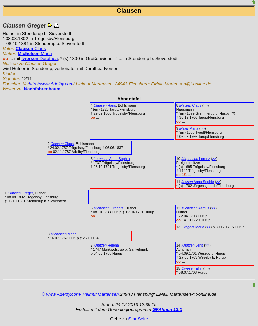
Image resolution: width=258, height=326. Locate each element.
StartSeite (138, 318)
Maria (35, 53)
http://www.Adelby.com (51, 83)
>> (205, 105)
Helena (106, 245)
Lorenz (196, 159)
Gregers (108, 208)
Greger (20, 193)
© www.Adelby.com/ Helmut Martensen (80, 294)
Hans (105, 105)
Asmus (195, 208)
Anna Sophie (198, 182)
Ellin (192, 268)
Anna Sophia (112, 159)
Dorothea (39, 58)
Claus (31, 48)
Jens (192, 245)
